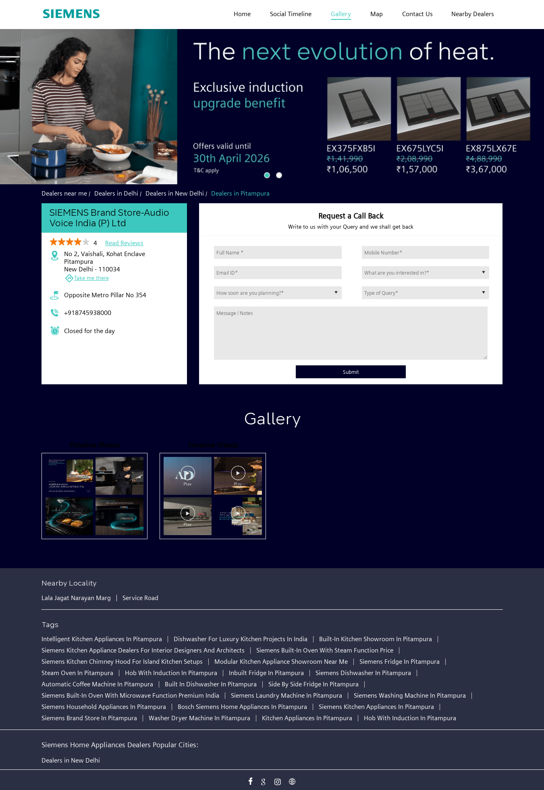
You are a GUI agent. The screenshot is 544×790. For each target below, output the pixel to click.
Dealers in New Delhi (71, 760)
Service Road (140, 598)
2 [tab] (278, 174)
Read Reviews (124, 243)
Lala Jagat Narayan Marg (76, 598)
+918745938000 (87, 313)
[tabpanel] (272, 106)
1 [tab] (266, 174)
